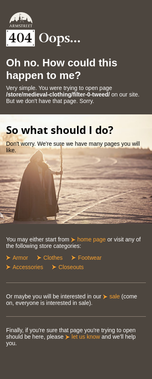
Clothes (52, 257)
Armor (20, 257)
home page (91, 239)
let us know (86, 336)
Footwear (89, 257)
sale (114, 296)
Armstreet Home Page (20, 19)
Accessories (28, 267)
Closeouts (70, 267)
